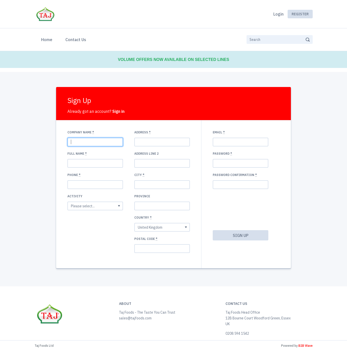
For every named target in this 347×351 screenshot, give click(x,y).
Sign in (118, 111)
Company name (80, 132)
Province (142, 196)
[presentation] (233, 211)
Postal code (145, 239)
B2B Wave (305, 345)
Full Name (77, 153)
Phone (73, 175)
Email (219, 132)
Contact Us (75, 39)
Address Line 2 (146, 153)
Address (142, 132)
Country (143, 217)
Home (47, 39)
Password (222, 153)
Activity (74, 196)
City (139, 175)
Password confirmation (235, 175)
